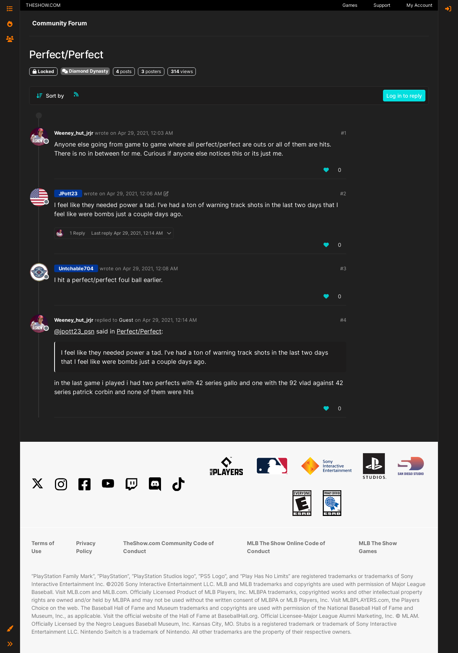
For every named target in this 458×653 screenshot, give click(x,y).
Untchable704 (76, 268)
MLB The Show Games (378, 547)
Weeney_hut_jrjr (73, 133)
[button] (10, 629)
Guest (126, 320)
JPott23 (68, 193)
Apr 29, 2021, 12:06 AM (134, 193)
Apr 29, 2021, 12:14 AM (169, 320)
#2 (343, 193)
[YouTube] (108, 484)
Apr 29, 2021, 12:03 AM (145, 133)
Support (382, 5)
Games (349, 5)
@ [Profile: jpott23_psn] (74, 331)
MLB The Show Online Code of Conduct (286, 547)
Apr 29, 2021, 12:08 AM (150, 268)
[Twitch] (131, 484)
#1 (343, 133)
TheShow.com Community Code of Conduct (168, 547)
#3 (343, 268)
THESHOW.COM (43, 5)
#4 (343, 320)
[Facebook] (84, 484)
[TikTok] (178, 484)
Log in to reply (404, 95)
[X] (37, 484)
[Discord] (155, 484)
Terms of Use (42, 547)
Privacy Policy (85, 547)
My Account (419, 5)
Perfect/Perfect (139, 331)
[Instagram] (61, 484)
